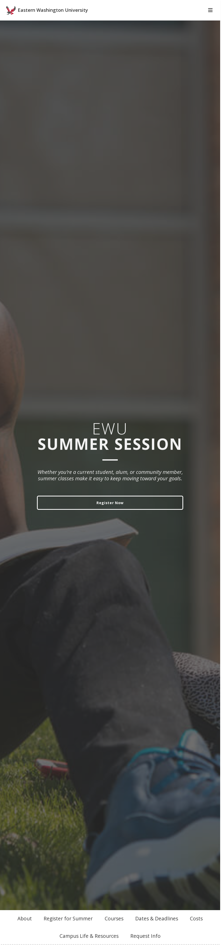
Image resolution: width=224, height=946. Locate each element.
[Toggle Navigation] (210, 19)
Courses (114, 927)
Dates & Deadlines (156, 927)
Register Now (110, 511)
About (24, 927)
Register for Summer (68, 927)
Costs (196, 927)
